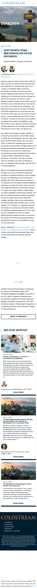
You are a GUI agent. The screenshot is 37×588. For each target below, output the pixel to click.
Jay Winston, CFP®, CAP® (24, 74)
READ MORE (18, 392)
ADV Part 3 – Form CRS (12, 550)
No (35, 586)
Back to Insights (18, 317)
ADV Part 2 (8, 547)
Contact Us (8, 541)
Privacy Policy (9, 545)
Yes (32, 586)
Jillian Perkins (6, 77)
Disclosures (9, 543)
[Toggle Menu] (33, 3)
